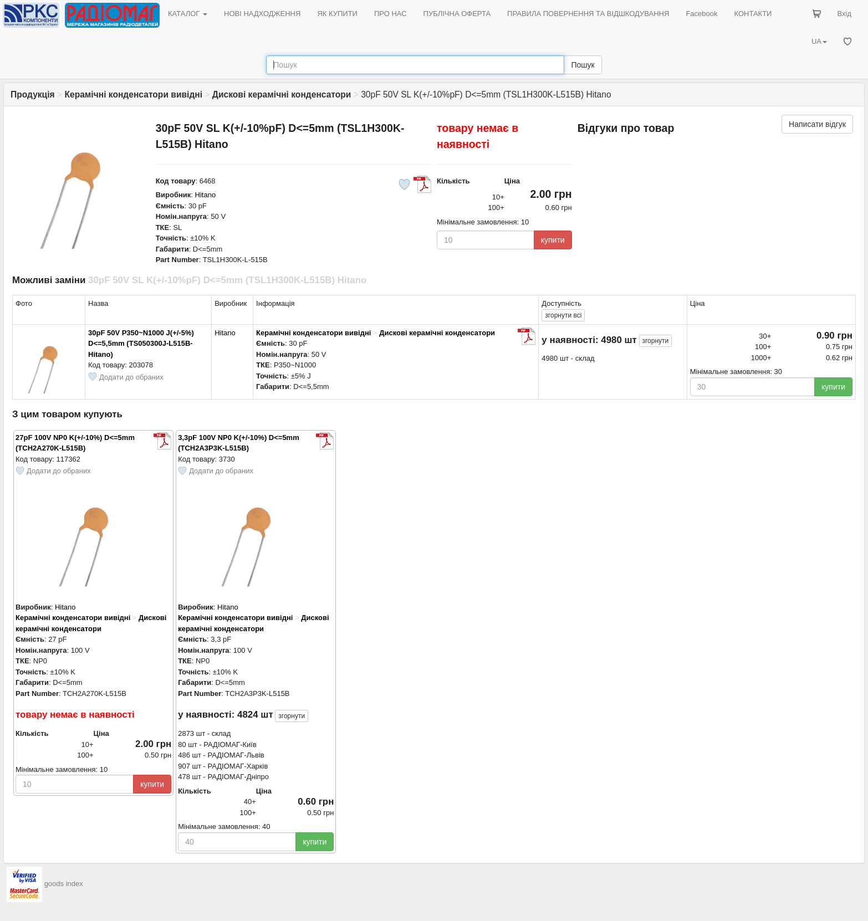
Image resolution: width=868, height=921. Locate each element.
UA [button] (819, 41)
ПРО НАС (390, 13)
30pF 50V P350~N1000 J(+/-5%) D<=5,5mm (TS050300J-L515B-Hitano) (141, 344)
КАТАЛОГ (187, 13)
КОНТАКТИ (753, 13)
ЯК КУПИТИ (337, 13)
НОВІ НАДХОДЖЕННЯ (262, 13)
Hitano (205, 195)
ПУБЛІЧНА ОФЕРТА (457, 13)
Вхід (845, 13)
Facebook (701, 13)
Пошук (582, 64)
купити (553, 240)
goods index (63, 883)
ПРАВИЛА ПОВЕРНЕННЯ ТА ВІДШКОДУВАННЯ (588, 13)
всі (563, 315)
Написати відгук (817, 124)
